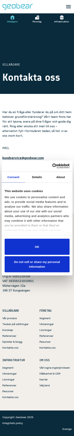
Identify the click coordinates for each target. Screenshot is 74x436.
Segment (45, 318)
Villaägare (12, 19)
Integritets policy (12, 423)
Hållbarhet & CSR (49, 373)
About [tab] (60, 177)
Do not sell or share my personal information (37, 264)
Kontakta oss (10, 347)
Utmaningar (46, 324)
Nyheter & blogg (12, 341)
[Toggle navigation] (68, 7)
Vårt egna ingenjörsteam (54, 367)
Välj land (44, 385)
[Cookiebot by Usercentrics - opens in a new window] (52, 166)
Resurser (45, 341)
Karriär (43, 379)
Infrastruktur (61, 19)
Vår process (9, 318)
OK (37, 246)
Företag (37, 19)
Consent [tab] (13, 177)
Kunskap (7, 330)
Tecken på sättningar (15, 324)
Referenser (9, 336)
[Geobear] (17, 6)
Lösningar (45, 330)
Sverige (67, 429)
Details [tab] (37, 177)
